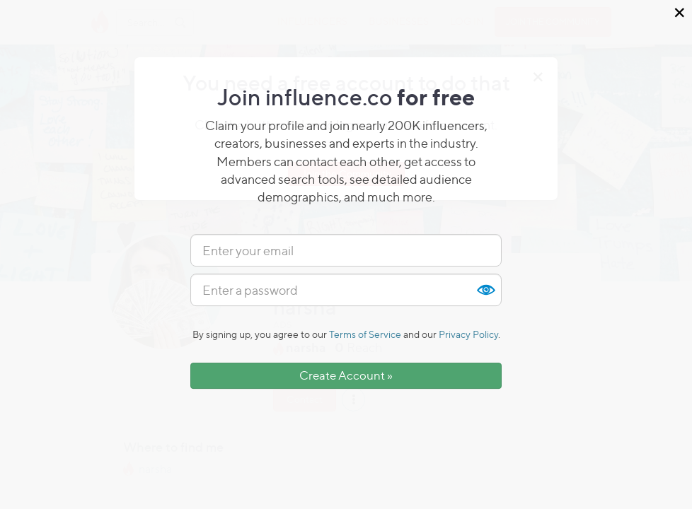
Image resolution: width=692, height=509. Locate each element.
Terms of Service (365, 334)
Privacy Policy (468, 334)
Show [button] (485, 289)
